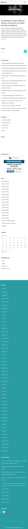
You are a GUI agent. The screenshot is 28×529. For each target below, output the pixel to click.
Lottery (3, 130)
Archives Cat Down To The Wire (8, 223)
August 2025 (4, 311)
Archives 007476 (5, 215)
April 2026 (4, 288)
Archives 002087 (5, 202)
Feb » (5, 251)
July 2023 (4, 387)
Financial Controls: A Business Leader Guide (11, 105)
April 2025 (4, 325)
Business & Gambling (6, 119)
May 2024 (4, 361)
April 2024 (4, 364)
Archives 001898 (5, 194)
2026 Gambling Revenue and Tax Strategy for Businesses (14, 68)
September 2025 (5, 308)
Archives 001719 (5, 181)
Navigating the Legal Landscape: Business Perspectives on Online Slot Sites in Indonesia (13, 23)
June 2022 (4, 427)
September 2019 (5, 450)
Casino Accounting (6, 122)
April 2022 (4, 431)
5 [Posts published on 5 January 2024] (17, 240)
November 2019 (5, 444)
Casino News (4, 127)
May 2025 (4, 321)
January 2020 (5, 437)
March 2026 (4, 292)
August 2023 (4, 384)
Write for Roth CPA (6, 268)
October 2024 (5, 344)
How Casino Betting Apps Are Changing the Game (12, 95)
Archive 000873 (5, 488)
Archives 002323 (5, 207)
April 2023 (4, 397)
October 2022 (5, 414)
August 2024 (4, 351)
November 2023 (5, 374)
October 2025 (5, 305)
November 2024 (5, 341)
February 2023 (5, 404)
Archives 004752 (5, 210)
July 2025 (4, 315)
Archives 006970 (5, 212)
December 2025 (5, 298)
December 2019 (5, 440)
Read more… (4, 39)
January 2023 (5, 407)
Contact (3, 263)
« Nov (2, 251)
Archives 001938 (5, 197)
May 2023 (4, 394)
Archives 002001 (5, 199)
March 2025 (4, 328)
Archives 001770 (5, 186)
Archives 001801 (5, 189)
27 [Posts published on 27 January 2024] (21, 247)
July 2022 (4, 424)
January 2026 (5, 295)
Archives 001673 (5, 495)
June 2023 (4, 391)
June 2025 (4, 318)
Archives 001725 (5, 183)
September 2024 (5, 348)
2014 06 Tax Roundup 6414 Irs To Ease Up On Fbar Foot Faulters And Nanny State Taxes (14, 473)
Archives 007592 (5, 218)
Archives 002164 (5, 204)
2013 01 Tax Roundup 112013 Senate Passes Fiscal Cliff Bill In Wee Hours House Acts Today (14, 462)
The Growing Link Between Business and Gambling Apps (14, 98)
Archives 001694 (5, 498)
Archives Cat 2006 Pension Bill (8, 220)
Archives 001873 (5, 191)
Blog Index (4, 226)
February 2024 (5, 368)
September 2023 (5, 381)
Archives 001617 (5, 492)
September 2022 (5, 417)
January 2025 (5, 335)
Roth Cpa (7, 527)
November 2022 (5, 411)
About (3, 260)
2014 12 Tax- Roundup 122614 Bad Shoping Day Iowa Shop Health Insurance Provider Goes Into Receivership (14, 484)
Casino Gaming (5, 125)
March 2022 (4, 434)
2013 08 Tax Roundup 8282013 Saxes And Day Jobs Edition (13, 467)
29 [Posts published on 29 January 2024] (2, 250)
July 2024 (4, 354)
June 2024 (4, 358)
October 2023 (5, 378)
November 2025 (5, 301)
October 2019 (5, 447)
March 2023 (4, 401)
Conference (4, 266)
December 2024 (5, 338)
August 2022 (4, 421)
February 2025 (5, 331)
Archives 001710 (5, 502)
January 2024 (5, 371)
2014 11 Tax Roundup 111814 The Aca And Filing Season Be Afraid (14, 479)
